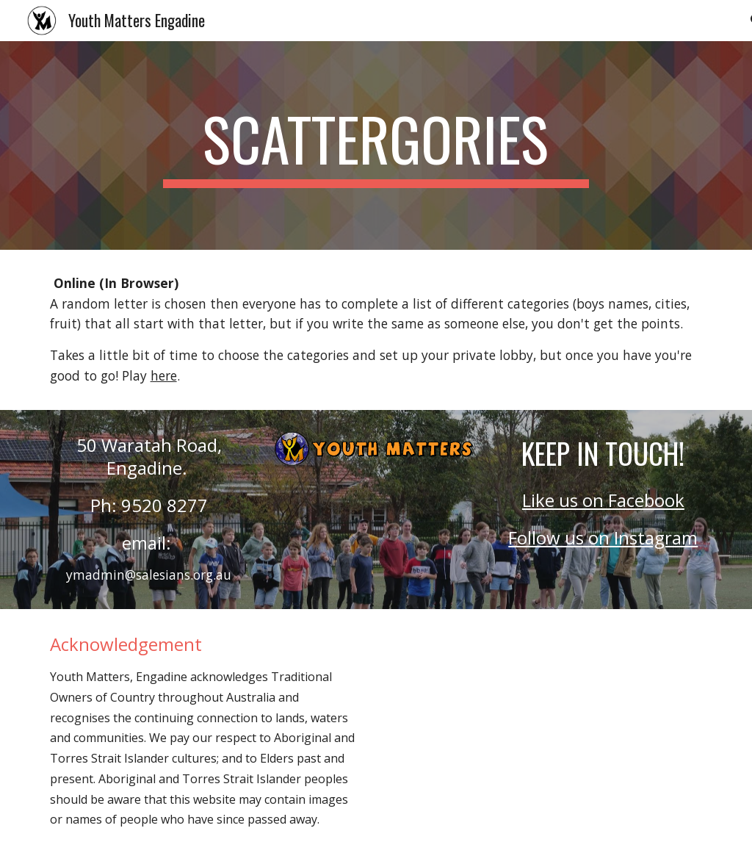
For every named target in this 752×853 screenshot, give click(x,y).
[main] (375, 145)
